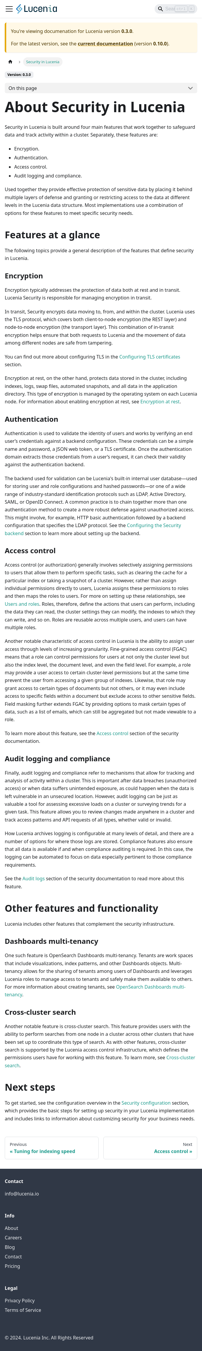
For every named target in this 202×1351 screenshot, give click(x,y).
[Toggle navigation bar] (9, 8)
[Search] (176, 9)
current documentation (105, 43)
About (11, 1228)
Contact (13, 1256)
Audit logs (34, 878)
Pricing (12, 1266)
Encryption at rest (159, 401)
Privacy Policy (20, 1300)
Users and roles (22, 604)
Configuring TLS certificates (149, 356)
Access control (112, 733)
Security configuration (146, 1103)
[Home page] (10, 61)
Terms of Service (23, 1310)
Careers (13, 1237)
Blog (10, 1247)
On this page (23, 88)
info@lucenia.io (22, 1193)
